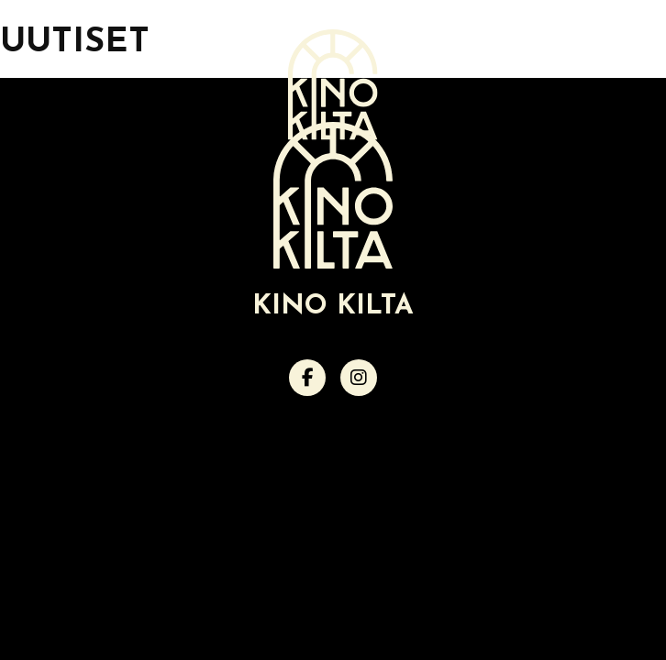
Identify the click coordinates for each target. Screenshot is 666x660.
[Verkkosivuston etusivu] (333, 84)
